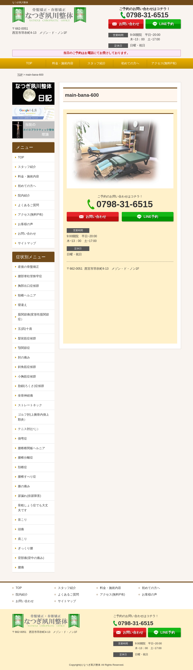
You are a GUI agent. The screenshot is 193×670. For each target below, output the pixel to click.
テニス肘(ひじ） (29, 429)
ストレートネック (30, 405)
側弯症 (22, 438)
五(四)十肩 (25, 328)
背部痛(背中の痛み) (31, 557)
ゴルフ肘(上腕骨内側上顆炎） (33, 417)
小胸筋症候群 (27, 376)
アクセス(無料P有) (163, 63)
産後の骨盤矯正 (28, 266)
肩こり (22, 538)
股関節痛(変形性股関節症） (33, 317)
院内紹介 (24, 195)
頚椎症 (22, 467)
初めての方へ (130, 63)
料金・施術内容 (62, 63)
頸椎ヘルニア (27, 295)
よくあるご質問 (28, 205)
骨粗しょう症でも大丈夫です (33, 508)
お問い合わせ (27, 233)
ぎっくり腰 (25, 548)
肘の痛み (24, 357)
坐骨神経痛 (25, 395)
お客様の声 (25, 224)
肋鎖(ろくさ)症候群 (31, 386)
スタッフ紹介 (96, 63)
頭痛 (21, 529)
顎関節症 (24, 347)
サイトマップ (27, 243)
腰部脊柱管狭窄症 (30, 276)
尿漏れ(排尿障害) (29, 495)
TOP (29, 63)
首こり (22, 519)
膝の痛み (24, 486)
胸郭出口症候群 (28, 285)
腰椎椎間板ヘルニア (31, 448)
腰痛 (21, 567)
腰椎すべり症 (27, 476)
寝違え (22, 304)
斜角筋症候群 (27, 366)
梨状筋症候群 (27, 338)
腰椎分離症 (25, 457)
